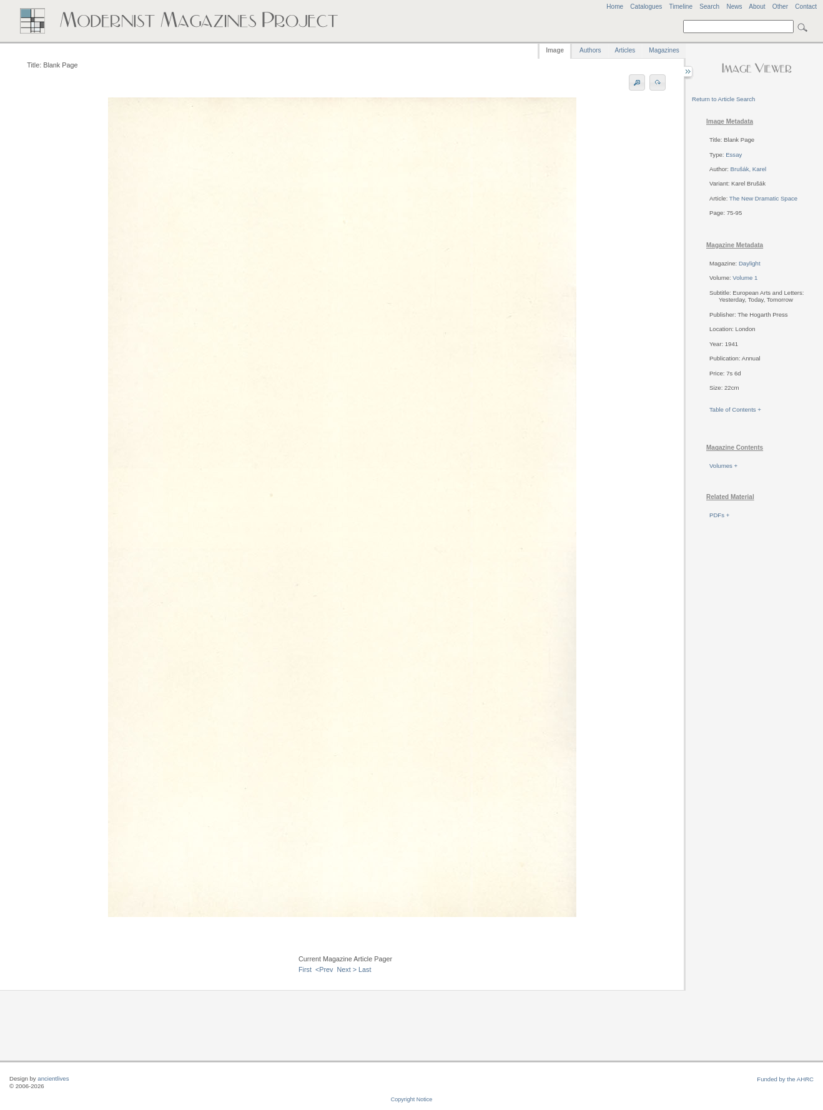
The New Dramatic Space (763, 198)
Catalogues (646, 6)
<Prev (324, 969)
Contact (806, 6)
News (734, 6)
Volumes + (723, 465)
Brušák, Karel (749, 169)
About (757, 6)
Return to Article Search (723, 99)
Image (555, 50)
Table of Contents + (735, 409)
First (305, 969)
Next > (347, 969)
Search (709, 6)
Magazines (664, 50)
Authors (590, 50)
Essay (734, 154)
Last (364, 969)
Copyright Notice (412, 1099)
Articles (625, 50)
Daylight (750, 263)
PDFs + (719, 515)
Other (780, 6)
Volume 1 (744, 277)
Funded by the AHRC (785, 1079)
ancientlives (53, 1078)
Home (614, 6)
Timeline (680, 6)
